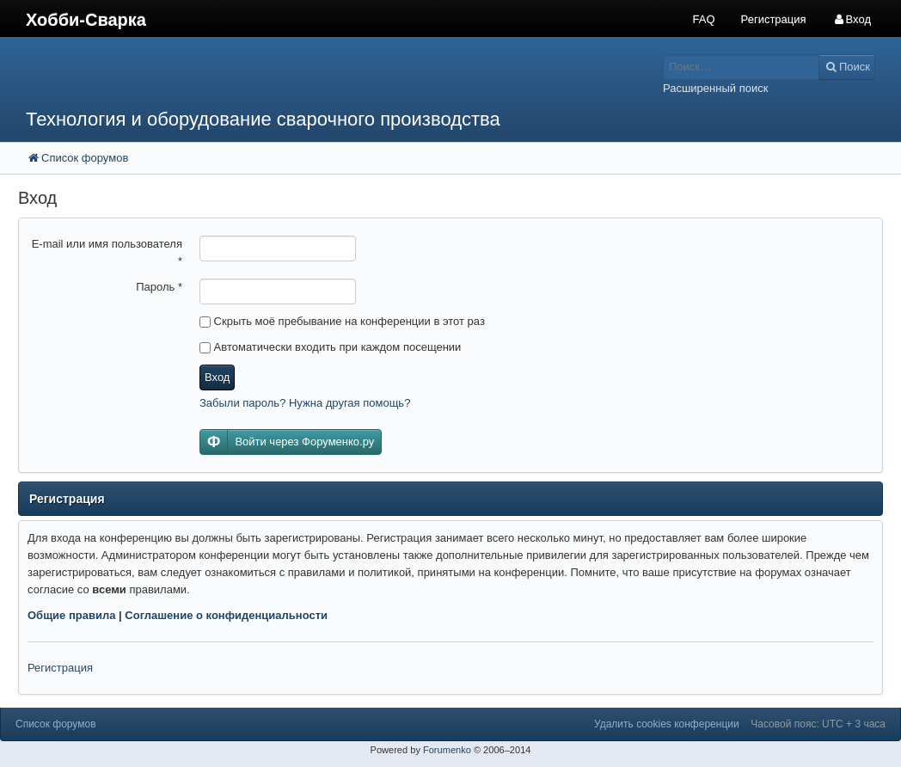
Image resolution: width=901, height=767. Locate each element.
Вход (217, 377)
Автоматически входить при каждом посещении (330, 347)
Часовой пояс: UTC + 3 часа (818, 724)
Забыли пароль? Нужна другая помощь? (304, 402)
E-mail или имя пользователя (107, 252)
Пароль (159, 286)
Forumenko (447, 750)
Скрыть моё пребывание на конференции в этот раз (342, 321)
